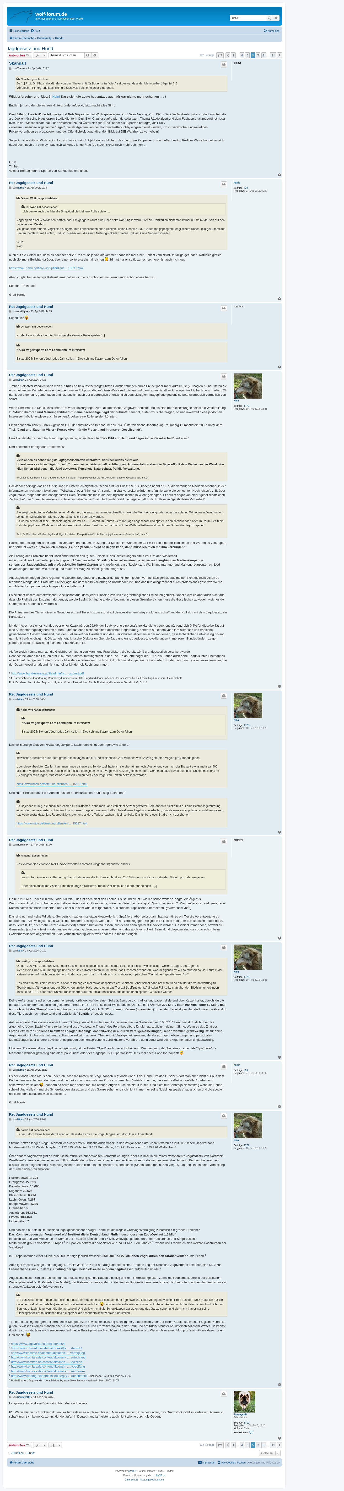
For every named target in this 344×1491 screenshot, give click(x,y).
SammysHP (240, 1414)
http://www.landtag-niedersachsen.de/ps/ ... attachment (49, 1376)
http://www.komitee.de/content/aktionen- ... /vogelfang (48, 1366)
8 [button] (263, 55)
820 (246, 188)
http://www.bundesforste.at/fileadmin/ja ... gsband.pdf (47, 673)
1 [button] (233, 55)
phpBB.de (160, 1475)
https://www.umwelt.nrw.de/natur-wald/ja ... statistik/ (46, 1348)
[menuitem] (35, 31)
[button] (220, 55)
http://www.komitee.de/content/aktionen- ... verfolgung (48, 1353)
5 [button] (247, 55)
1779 (246, 406)
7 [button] (258, 55)
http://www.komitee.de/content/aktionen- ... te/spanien (48, 1371)
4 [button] (242, 55)
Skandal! (17, 63)
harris (237, 182)
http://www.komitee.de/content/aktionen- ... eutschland (48, 1357)
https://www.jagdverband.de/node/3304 (38, 1344)
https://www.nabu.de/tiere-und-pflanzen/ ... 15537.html (46, 268)
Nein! (56, 96)
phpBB (131, 1471)
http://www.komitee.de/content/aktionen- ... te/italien (46, 1362)
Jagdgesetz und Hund (30, 48)
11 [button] (273, 55)
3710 (246, 1422)
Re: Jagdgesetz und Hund (31, 183)
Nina (236, 400)
